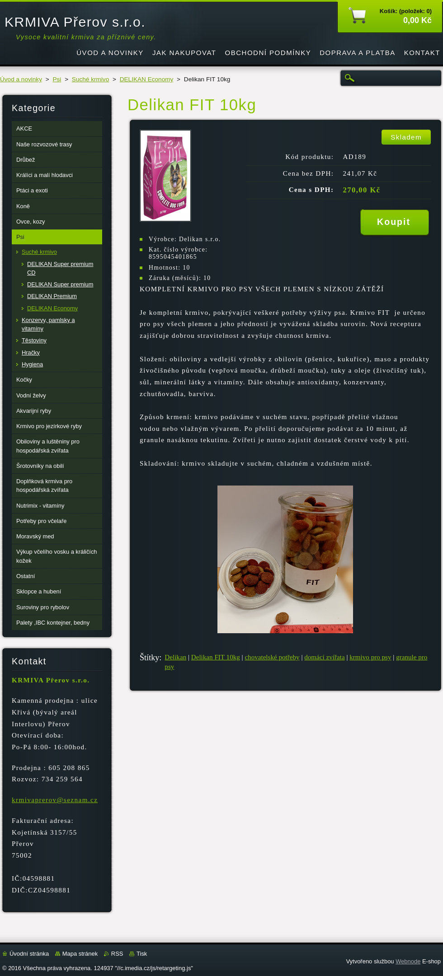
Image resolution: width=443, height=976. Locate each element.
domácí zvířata (324, 657)
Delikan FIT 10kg (215, 657)
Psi (56, 79)
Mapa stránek (80, 953)
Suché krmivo (90, 79)
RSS (117, 953)
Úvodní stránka (29, 953)
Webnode (408, 961)
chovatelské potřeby (272, 657)
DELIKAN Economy (147, 79)
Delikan (175, 657)
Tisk (142, 953)
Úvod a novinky (21, 79)
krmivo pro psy (370, 657)
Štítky (149, 657)
